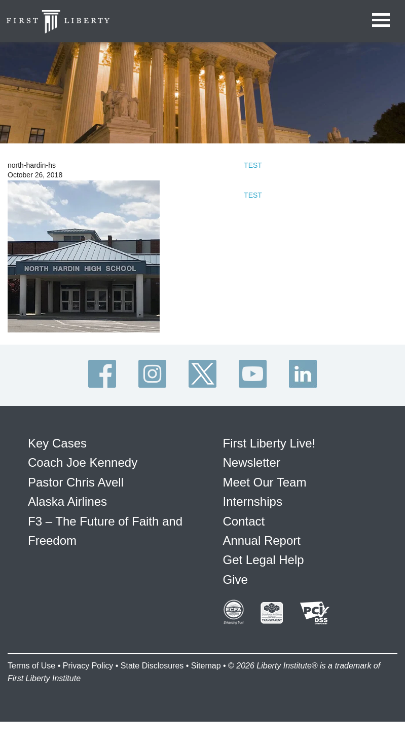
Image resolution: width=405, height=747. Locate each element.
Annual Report (262, 540)
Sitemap (206, 665)
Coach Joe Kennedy (82, 462)
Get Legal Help (263, 560)
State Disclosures (152, 665)
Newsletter (251, 462)
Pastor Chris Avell (76, 482)
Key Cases (57, 443)
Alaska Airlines (67, 501)
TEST (253, 165)
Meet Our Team (265, 482)
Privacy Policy (88, 665)
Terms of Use (31, 665)
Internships (252, 501)
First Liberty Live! (269, 443)
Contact (244, 521)
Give (235, 579)
